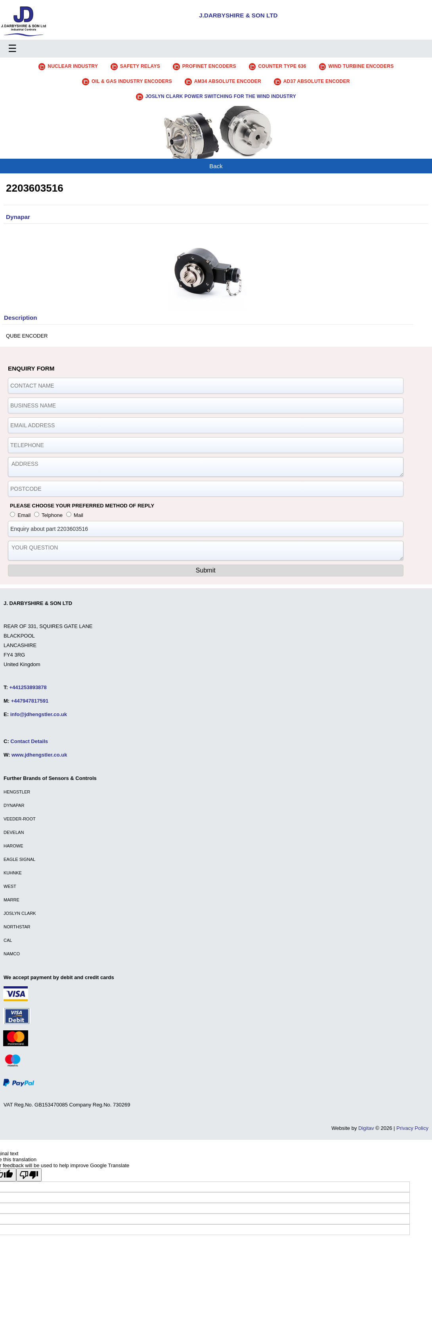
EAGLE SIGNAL (19, 859)
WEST (10, 886)
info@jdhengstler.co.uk (38, 714)
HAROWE (13, 845)
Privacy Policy (412, 1128)
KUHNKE (13, 872)
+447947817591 (29, 701)
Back (215, 166)
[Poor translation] (29, 1174)
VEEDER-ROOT (20, 818)
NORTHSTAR (17, 926)
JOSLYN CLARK (20, 913)
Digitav (366, 1128)
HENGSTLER (17, 791)
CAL (8, 940)
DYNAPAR (14, 805)
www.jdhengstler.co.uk (39, 755)
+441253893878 (27, 687)
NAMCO (12, 953)
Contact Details (29, 741)
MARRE (11, 899)
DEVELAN (14, 832)
